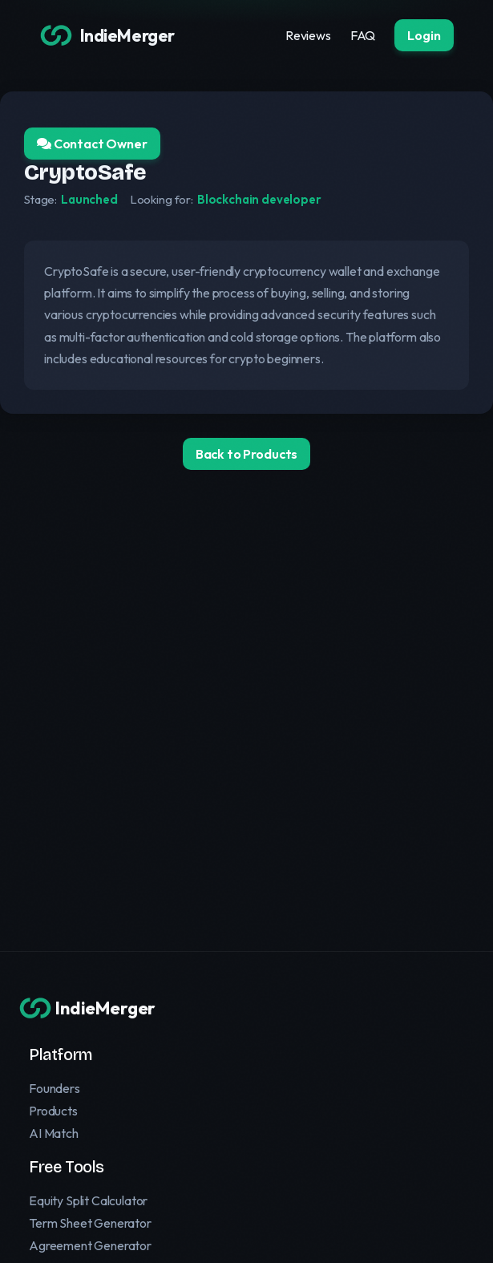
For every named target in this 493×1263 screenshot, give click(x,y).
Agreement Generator (90, 1245)
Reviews (308, 35)
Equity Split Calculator (88, 1200)
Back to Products (246, 454)
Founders (54, 1088)
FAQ (363, 35)
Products (53, 1111)
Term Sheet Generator (90, 1223)
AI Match (54, 1133)
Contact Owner (92, 144)
